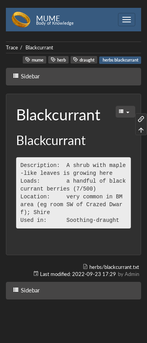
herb (58, 59)
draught (83, 59)
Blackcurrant (39, 47)
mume (34, 59)
